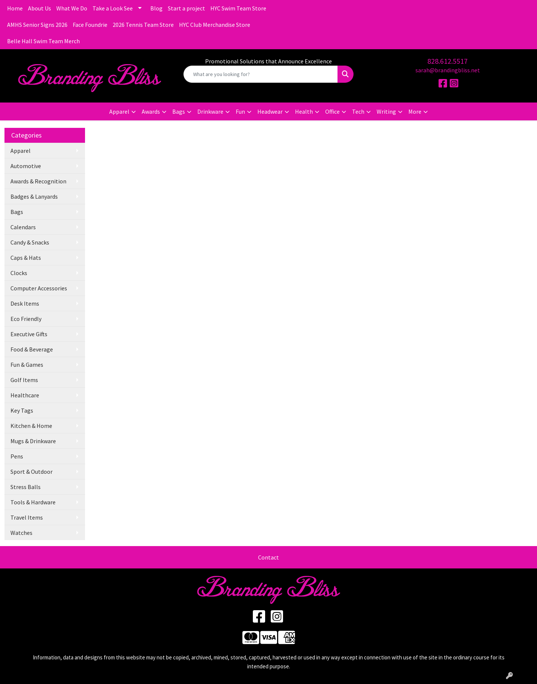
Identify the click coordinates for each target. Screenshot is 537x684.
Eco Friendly (25, 318)
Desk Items (24, 303)
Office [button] (332, 111)
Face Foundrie (90, 24)
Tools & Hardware (33, 502)
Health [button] (304, 111)
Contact (268, 557)
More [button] (414, 111)
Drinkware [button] (210, 111)
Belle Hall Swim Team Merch (43, 41)
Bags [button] (178, 111)
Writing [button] (386, 111)
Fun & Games (26, 364)
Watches (21, 532)
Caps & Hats (25, 257)
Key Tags (21, 410)
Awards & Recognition (38, 181)
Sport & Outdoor (31, 471)
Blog (156, 8)
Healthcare (24, 395)
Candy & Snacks (29, 242)
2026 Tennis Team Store (143, 24)
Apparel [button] (119, 111)
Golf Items (24, 380)
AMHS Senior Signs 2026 (37, 24)
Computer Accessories (38, 288)
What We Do (71, 8)
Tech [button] (358, 111)
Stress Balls (25, 487)
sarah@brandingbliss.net (447, 70)
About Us (39, 8)
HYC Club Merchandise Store (214, 24)
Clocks (18, 273)
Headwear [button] (270, 111)
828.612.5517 (447, 61)
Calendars (23, 227)
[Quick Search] (260, 74)
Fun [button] (240, 111)
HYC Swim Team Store (238, 8)
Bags (16, 211)
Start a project (186, 8)
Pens (16, 456)
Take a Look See (112, 8)
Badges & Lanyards (34, 196)
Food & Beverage (31, 349)
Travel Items (26, 517)
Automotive (25, 166)
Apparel (20, 150)
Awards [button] (151, 111)
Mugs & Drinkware (33, 441)
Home (15, 8)
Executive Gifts (28, 334)
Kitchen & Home (31, 425)
